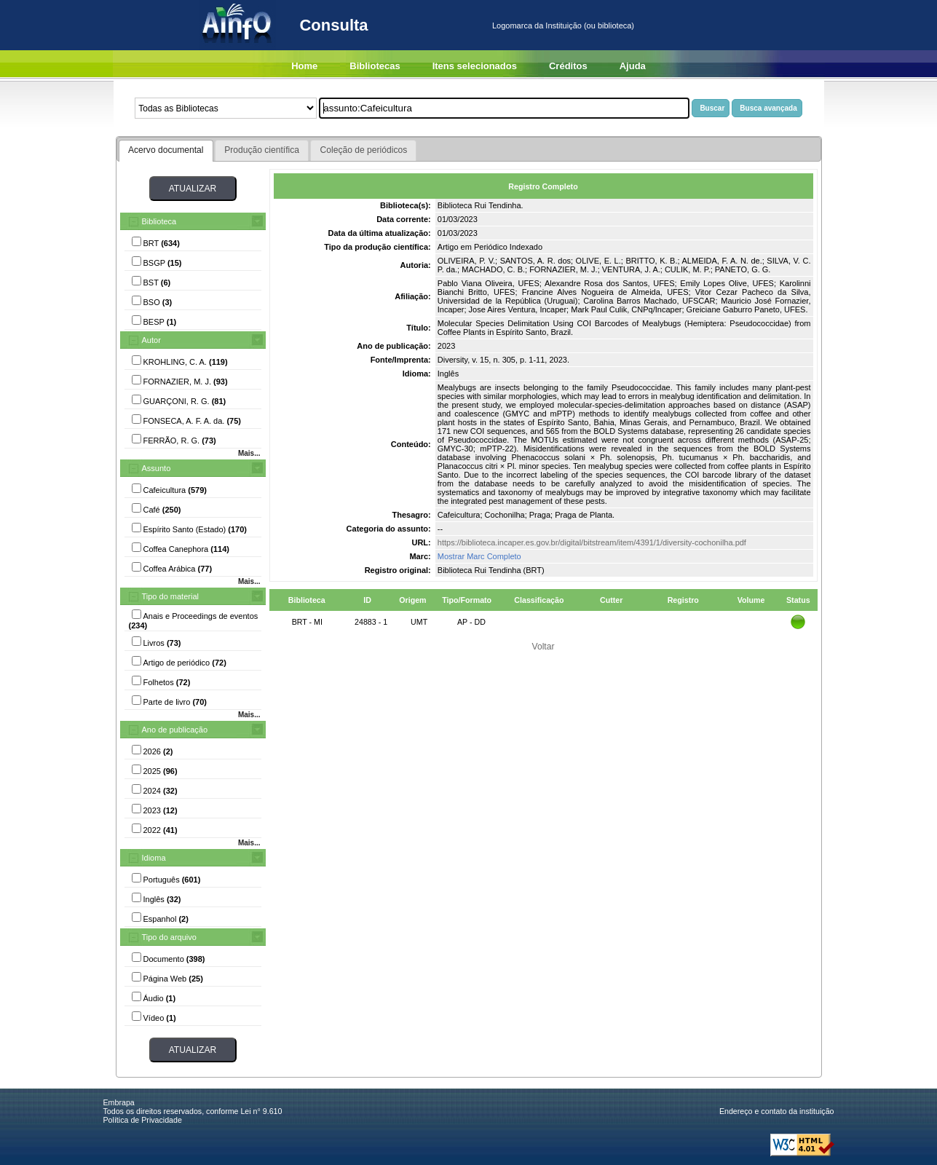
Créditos (568, 65)
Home (304, 65)
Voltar (543, 646)
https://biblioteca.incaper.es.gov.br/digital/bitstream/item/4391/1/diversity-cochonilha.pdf (592, 542)
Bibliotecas (374, 65)
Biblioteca (159, 221)
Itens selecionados (474, 65)
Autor (151, 340)
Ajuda (633, 65)
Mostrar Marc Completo (479, 556)
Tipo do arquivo (169, 937)
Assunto (156, 468)
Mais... (249, 453)
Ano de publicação (175, 729)
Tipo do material (170, 596)
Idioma (154, 857)
